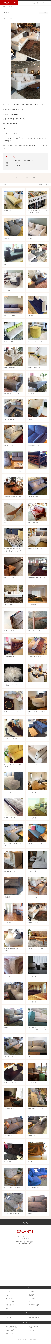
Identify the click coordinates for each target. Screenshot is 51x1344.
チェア (8, 1295)
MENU (48, 3)
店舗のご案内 (10, 1330)
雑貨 (7, 1308)
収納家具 (31, 1295)
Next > (33, 178)
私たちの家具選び (11, 1327)
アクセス (31, 1330)
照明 (29, 1301)
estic (40, 12)
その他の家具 (10, 1301)
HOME (4, 6)
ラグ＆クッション (11, 1305)
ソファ (9, 6)
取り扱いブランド (34, 1327)
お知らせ (8, 1317)
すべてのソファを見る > (43, 184)
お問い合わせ (38, 3)
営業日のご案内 (33, 1317)
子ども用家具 (32, 1298)
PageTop (25, 1223)
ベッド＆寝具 (10, 1298)
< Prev (18, 178)
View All (25, 178)
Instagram (43, 3)
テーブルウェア (33, 1305)
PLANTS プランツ (9, 2)
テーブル (31, 1292)
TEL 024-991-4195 (33, 3)
